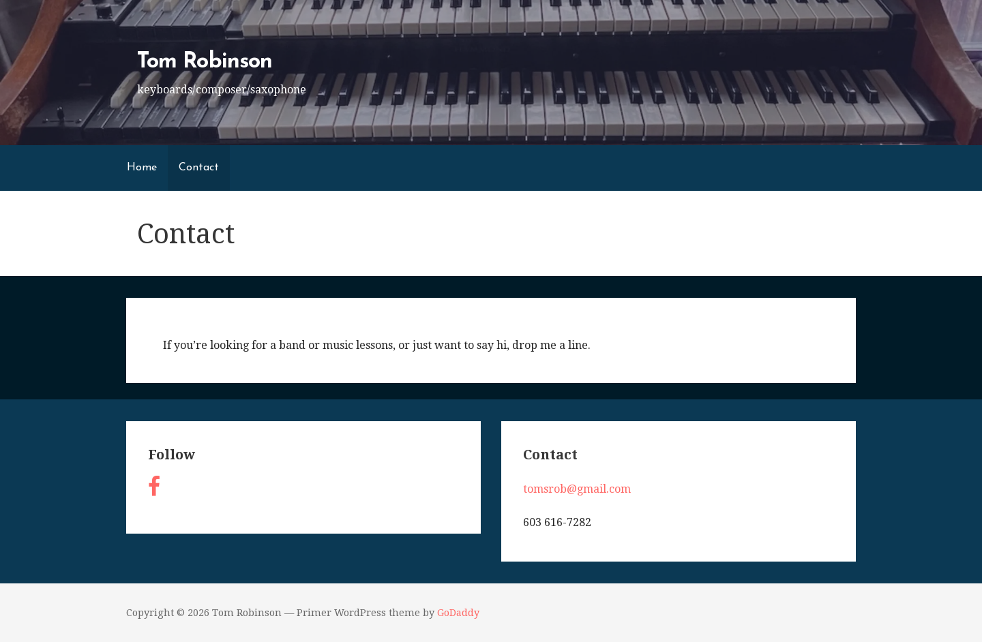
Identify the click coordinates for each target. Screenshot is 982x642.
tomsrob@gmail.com (577, 489)
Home (142, 167)
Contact (199, 167)
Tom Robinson (204, 62)
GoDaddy (458, 612)
